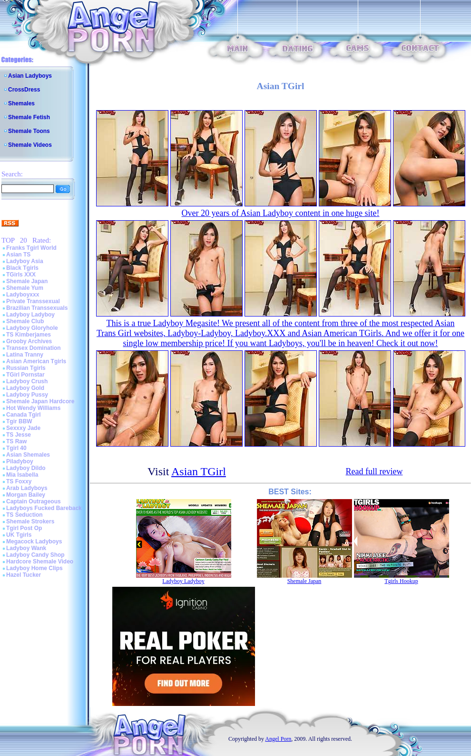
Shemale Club (25, 321)
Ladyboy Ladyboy (30, 314)
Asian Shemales (28, 454)
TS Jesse (18, 434)
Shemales (21, 103)
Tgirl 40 (16, 448)
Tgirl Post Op (24, 528)
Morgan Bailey (25, 494)
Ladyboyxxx (22, 294)
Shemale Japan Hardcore (40, 401)
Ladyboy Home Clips (34, 568)
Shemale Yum (24, 288)
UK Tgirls (18, 534)
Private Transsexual (33, 301)
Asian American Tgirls (36, 361)
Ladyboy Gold (25, 388)
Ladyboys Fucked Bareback (44, 508)
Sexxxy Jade (23, 428)
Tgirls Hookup (401, 581)
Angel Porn (278, 739)
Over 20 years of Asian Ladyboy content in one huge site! (281, 213)
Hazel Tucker (23, 575)
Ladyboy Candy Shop (35, 555)
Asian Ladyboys (30, 75)
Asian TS (18, 254)
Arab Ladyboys (27, 488)
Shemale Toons (29, 131)
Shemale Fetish (29, 117)
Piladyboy (19, 461)
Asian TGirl (198, 471)
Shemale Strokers (30, 521)
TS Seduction (24, 514)
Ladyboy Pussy (27, 394)
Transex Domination (33, 348)
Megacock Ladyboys (34, 541)
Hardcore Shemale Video (39, 561)
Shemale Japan (27, 281)
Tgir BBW (19, 421)
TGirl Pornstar (25, 374)
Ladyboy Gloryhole (32, 328)
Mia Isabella (22, 474)
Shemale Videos (30, 145)
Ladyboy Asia (24, 261)
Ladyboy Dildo (26, 468)
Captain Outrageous (33, 501)
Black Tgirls (22, 268)
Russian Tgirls (26, 368)
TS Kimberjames (28, 334)
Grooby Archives (29, 341)
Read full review (374, 471)
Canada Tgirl (23, 414)
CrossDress (24, 89)
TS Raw (16, 441)
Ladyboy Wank (26, 548)
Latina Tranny (24, 354)
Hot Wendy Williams (33, 408)
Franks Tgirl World (31, 248)
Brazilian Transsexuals (37, 308)
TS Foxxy (18, 481)
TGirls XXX (21, 274)
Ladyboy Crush (27, 381)
